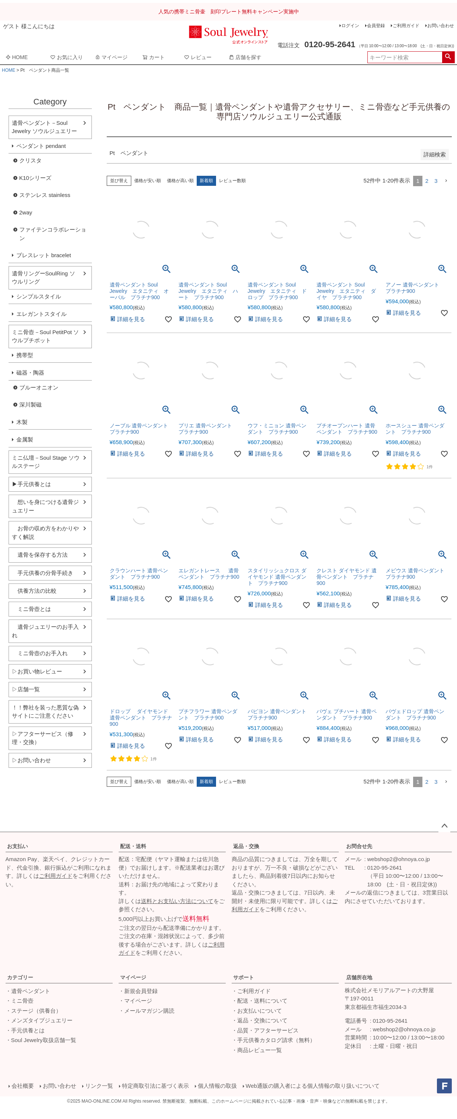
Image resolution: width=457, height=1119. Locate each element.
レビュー (198, 57)
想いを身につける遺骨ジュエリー (45, 506)
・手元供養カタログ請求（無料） (273, 1040)
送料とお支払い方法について (177, 901)
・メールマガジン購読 (146, 1011)
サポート (243, 977)
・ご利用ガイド (251, 991)
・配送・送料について (259, 1000)
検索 (448, 57)
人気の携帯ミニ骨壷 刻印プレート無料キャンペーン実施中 (228, 11)
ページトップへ (444, 826)
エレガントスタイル (41, 314)
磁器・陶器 (30, 372)
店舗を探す (245, 57)
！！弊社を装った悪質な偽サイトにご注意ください (45, 711)
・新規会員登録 (138, 991)
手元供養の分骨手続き (42, 573)
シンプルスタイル (38, 296)
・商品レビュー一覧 (257, 1050)
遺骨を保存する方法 (40, 555)
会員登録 (376, 25)
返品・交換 (246, 846)
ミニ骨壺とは (31, 609)
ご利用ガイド (406, 25)
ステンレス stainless (45, 195)
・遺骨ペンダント (28, 991)
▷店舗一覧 (26, 689)
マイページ (111, 57)
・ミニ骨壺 (19, 1000)
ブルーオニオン (38, 387)
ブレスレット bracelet (43, 255)
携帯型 (24, 355)
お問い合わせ (440, 25)
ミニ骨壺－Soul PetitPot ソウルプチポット (45, 336)
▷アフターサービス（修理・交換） (42, 738)
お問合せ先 (359, 846)
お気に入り (66, 57)
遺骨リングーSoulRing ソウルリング (43, 277)
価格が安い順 (147, 180)
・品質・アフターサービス (265, 1030)
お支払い (17, 846)
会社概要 (23, 1086)
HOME (17, 57)
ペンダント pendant (41, 146)
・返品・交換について (259, 1020)
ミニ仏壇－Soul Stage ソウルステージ (46, 462)
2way (25, 212)
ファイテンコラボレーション (52, 233)
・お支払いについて (257, 1011)
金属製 (24, 439)
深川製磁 (30, 404)
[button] (446, 181)
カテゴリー (20, 977)
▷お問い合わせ (31, 760)
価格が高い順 (180, 180)
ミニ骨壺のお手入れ (40, 653)
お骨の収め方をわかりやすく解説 (45, 532)
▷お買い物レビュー (37, 671)
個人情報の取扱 (217, 1086)
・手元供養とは (25, 1030)
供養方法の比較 (34, 591)
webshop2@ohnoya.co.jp (398, 859)
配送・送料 (133, 846)
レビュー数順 (232, 180)
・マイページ (135, 1000)
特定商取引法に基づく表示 (155, 1086)
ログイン (350, 25)
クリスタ (30, 160)
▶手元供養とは (31, 484)
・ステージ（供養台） (33, 1011)
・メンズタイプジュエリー (39, 1020)
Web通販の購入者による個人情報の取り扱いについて (313, 1086)
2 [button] (426, 181)
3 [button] (435, 181)
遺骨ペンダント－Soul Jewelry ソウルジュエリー (44, 127)
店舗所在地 (359, 977)
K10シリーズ (35, 178)
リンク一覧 (99, 1086)
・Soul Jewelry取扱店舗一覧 (41, 1040)
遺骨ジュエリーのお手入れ (45, 631)
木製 (22, 422)
